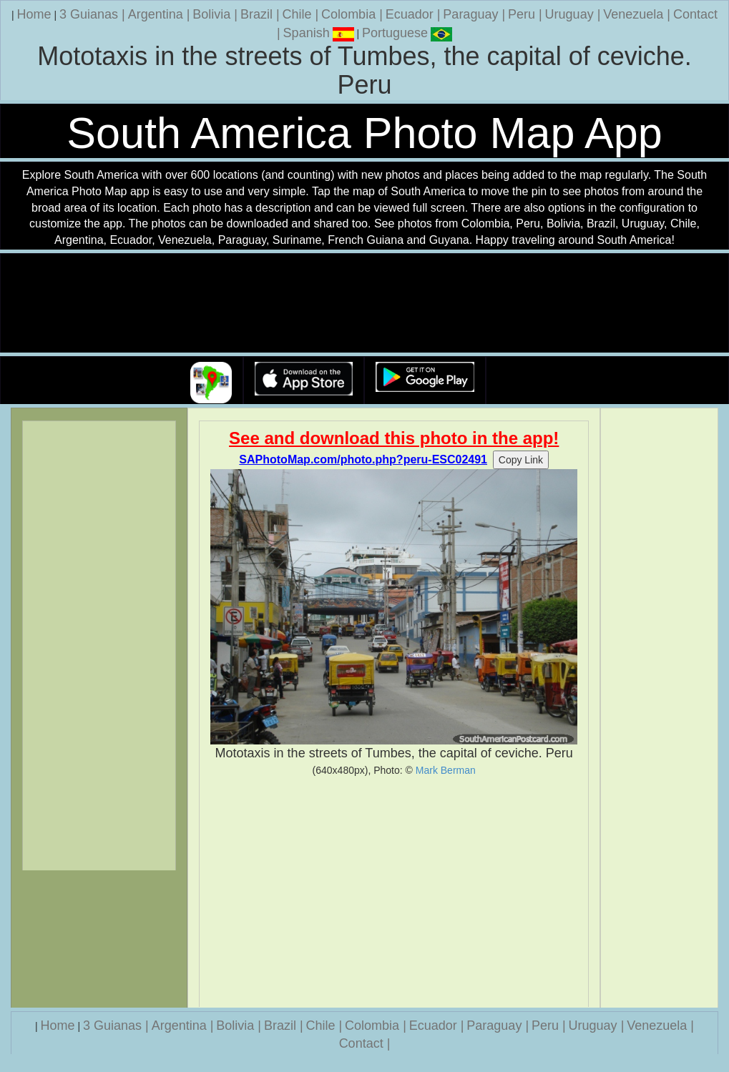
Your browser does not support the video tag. (364, 303)
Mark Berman (446, 770)
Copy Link (521, 460)
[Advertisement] (393, 892)
